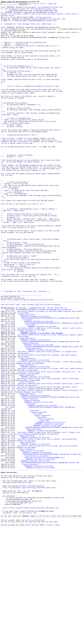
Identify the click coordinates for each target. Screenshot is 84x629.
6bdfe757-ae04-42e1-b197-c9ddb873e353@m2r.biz (44, 548)
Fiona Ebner (27, 382)
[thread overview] (43, 20)
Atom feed (56, 4)
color (39, 4)
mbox (29, 577)
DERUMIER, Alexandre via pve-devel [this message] (42, 399)
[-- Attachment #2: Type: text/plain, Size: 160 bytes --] (25, 349)
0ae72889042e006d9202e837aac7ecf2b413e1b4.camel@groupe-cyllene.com (50, 554)
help (33, 4)
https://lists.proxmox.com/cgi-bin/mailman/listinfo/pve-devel (27, 359)
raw (63, 22)
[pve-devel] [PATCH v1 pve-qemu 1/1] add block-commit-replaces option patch (49, 372)
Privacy (49, 627)
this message (29, 569)
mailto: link (31, 614)
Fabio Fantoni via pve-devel (33, 540)
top (66, 368)
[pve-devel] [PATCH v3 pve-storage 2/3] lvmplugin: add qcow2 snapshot (47, 425)
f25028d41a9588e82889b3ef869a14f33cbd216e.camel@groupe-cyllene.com (50, 409)
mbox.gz (50, 368)
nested (42, 368)
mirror (46, 4)
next (2, 364)
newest (56, 364)
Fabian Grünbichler (27, 376)
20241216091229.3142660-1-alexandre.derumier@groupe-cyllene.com (44, 370)
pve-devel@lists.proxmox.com (50, 8)
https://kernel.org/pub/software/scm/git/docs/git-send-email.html (30, 608)
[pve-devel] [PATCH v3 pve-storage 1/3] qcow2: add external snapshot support (50, 401)
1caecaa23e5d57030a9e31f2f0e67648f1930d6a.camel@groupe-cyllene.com (53, 415)
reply (18, 364)
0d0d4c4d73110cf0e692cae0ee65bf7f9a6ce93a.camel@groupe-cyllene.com (50, 475)
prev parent (10, 364)
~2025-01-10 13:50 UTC (44, 364)
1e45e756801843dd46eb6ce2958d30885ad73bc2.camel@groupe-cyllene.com (53, 387)
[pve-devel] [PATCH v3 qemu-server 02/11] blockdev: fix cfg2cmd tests (47, 421)
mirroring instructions (35, 622)
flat (36, 368)
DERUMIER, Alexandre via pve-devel (35, 378)
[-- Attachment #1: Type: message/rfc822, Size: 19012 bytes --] (28, 28)
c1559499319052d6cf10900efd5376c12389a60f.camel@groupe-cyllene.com (53, 512)
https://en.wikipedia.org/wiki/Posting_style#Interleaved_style (29, 583)
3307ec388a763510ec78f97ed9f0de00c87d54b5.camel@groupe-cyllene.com (52, 544)
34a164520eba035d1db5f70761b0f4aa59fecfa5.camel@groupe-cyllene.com (50, 380)
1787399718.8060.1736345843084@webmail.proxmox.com (34, 24)
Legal (57, 627)
